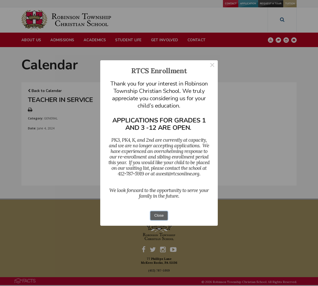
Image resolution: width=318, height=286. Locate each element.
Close (159, 215)
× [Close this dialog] (212, 65)
